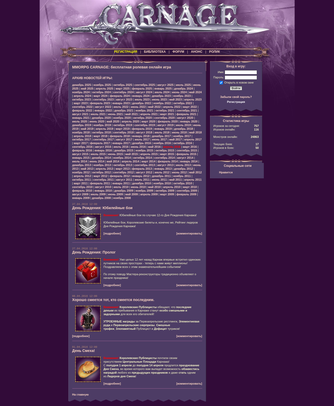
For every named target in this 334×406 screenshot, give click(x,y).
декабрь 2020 (101, 117)
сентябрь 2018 (123, 132)
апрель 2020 (130, 121)
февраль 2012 (120, 176)
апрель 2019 (104, 128)
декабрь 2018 (183, 128)
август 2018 (144, 132)
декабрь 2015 (123, 150)
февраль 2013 (142, 168)
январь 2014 (189, 161)
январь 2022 (103, 110)
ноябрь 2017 (182, 136)
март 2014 (148, 161)
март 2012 (100, 176)
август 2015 (80, 154)
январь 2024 (141, 95)
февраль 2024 (120, 95)
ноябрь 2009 (144, 190)
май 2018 (195, 132)
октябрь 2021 (165, 110)
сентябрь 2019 (144, 125)
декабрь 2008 (101, 197)
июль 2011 (142, 179)
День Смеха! (83, 351)
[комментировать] (189, 233)
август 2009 (80, 194)
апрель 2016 (172, 146)
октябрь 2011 (81, 179)
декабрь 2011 (161, 176)
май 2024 (195, 92)
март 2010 (190, 187)
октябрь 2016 (182, 143)
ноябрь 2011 (182, 176)
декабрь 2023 (161, 95)
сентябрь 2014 (164, 157)
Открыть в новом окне (239, 82)
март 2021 (167, 114)
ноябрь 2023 (182, 95)
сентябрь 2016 (82, 146)
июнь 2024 (179, 92)
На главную (80, 394)
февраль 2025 (142, 88)
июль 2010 (121, 187)
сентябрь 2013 (144, 165)
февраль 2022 (82, 110)
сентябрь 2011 (103, 179)
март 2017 (81, 143)
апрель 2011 (193, 179)
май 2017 (175, 139)
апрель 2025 (104, 88)
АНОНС (196, 52)
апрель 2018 (82, 136)
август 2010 (103, 187)
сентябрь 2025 (144, 84)
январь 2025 (163, 88)
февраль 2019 (142, 128)
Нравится (226, 172)
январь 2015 (81, 157)
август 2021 (80, 114)
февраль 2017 (100, 143)
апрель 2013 (104, 168)
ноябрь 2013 (102, 165)
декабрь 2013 (81, 165)
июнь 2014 (97, 161)
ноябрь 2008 (122, 197)
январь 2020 (189, 121)
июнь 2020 (97, 121)
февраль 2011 (100, 183)
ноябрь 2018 (81, 132)
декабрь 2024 (183, 88)
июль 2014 (79, 161)
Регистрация (236, 101)
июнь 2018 (179, 132)
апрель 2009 (149, 194)
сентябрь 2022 (82, 106)
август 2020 (185, 117)
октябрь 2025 (122, 84)
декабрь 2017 (161, 136)
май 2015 (131, 154)
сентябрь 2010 (82, 187)
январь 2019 (163, 128)
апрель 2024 (82, 95)
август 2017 (124, 139)
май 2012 (195, 172)
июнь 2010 (138, 187)
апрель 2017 (193, 139)
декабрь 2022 (141, 103)
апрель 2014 (130, 161)
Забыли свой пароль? (236, 96)
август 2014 (185, 157)
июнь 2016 (138, 146)
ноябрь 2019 (102, 125)
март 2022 (190, 106)
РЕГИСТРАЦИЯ (125, 52)
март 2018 (100, 136)
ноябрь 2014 (122, 157)
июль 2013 (183, 165)
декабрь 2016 (141, 143)
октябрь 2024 (101, 92)
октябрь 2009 (165, 190)
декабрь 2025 (81, 84)
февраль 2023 (100, 103)
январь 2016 (103, 150)
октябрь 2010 (182, 183)
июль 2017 (142, 139)
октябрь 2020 (142, 117)
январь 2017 (121, 143)
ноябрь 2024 (81, 92)
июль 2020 (79, 121)
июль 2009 (98, 194)
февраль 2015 (186, 154)
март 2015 (167, 154)
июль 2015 (98, 154)
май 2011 (175, 179)
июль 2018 (162, 132)
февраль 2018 (120, 136)
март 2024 (100, 95)
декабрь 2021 (123, 110)
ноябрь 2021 (144, 110)
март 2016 (190, 146)
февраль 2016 (82, 150)
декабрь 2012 (183, 168)
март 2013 (123, 168)
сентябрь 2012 (123, 172)
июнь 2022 (138, 106)
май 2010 (154, 187)
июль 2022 (121, 106)
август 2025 (165, 84)
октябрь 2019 (122, 125)
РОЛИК (214, 52)
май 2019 (87, 128)
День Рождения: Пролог (94, 252)
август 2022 (103, 106)
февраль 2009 (186, 194)
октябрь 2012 (101, 172)
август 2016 (103, 146)
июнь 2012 (179, 172)
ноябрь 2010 (162, 183)
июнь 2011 (159, 179)
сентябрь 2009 (187, 190)
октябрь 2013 (122, 165)
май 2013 (87, 168)
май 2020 (113, 121)
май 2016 (154, 146)
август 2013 (165, 165)
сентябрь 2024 (123, 92)
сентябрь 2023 (103, 99)
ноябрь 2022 (162, 103)
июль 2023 (142, 99)
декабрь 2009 (123, 190)
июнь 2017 (159, 139)
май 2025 (87, 88)
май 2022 (154, 106)
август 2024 (144, 92)
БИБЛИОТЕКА (155, 52)
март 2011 (81, 183)
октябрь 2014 (142, 157)
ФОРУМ (178, 52)
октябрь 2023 (81, 99)
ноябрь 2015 (144, 150)
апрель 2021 (149, 114)
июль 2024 (162, 92)
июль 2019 (183, 125)
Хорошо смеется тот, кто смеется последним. (113, 300)
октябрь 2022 (182, 103)
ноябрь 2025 (102, 84)
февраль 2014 (168, 161)
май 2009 (131, 194)
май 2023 (175, 99)
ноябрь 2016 (162, 143)
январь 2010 (103, 190)
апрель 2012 (82, 176)
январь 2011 (121, 183)
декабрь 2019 (81, 125)
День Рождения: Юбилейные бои (102, 208)
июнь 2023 (159, 99)
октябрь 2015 (165, 150)
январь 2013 (163, 168)
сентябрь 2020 (164, 117)
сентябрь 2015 (187, 150)
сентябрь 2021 (187, 110)
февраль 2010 (82, 190)
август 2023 (124, 99)
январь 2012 (141, 176)
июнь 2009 (115, 194)
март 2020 (148, 121)
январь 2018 (141, 136)
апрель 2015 (149, 154)
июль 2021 (98, 114)
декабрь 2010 (141, 183)
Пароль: (218, 77)
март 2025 (123, 88)
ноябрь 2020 (122, 117)
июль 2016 (121, 146)
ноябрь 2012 (81, 172)
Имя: (221, 72)
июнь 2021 (115, 114)
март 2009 (167, 194)
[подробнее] (112, 233)
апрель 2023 (193, 99)
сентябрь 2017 (103, 139)
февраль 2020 (168, 121)
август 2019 (165, 125)
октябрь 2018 (101, 132)
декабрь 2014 (101, 157)
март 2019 (123, 128)
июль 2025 (183, 84)
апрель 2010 (172, 187)
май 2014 (113, 161)
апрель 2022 (172, 106)
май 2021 (131, 114)
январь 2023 (121, 103)
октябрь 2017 (81, 139)
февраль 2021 (186, 114)
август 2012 (144, 172)
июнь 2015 (115, 154)
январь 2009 (81, 197)
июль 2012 (162, 172)
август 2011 (124, 179)
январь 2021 (81, 117)
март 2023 (81, 103)
